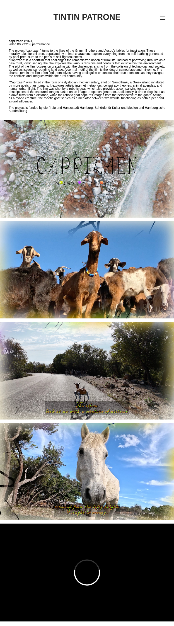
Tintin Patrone (87, 17)
